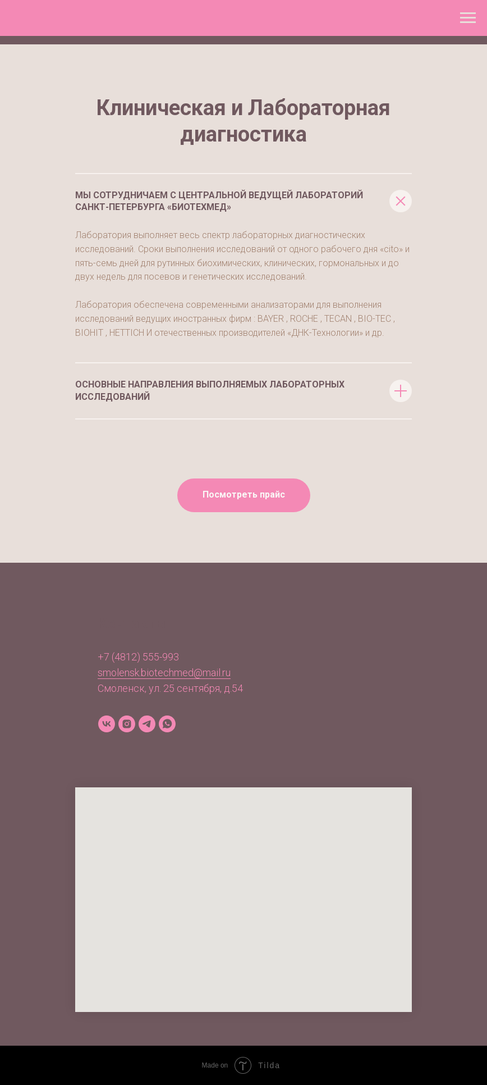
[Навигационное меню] (468, 18)
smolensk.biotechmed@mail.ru (164, 672)
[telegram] (147, 723)
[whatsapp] (167, 723)
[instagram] (126, 723)
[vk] (106, 723)
